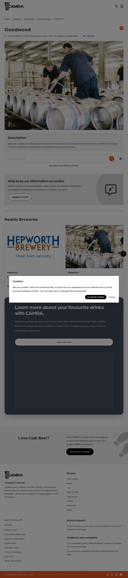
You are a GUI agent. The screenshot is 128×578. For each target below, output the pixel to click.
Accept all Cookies (95, 297)
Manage (112, 297)
